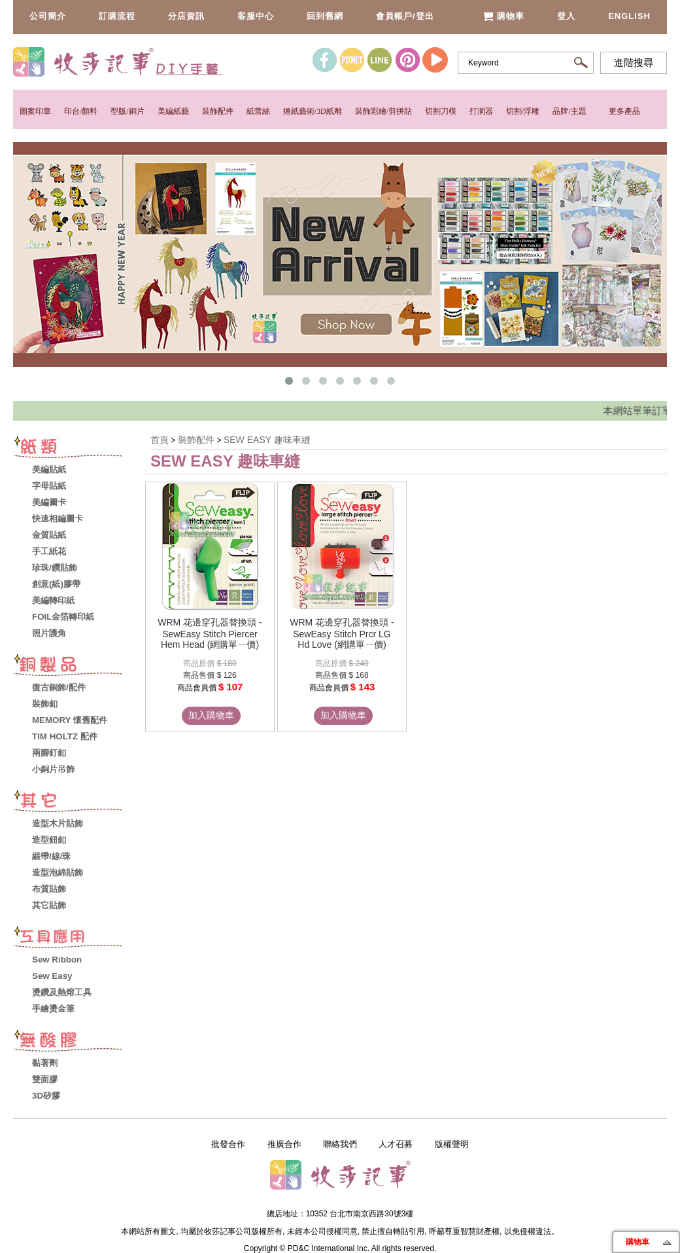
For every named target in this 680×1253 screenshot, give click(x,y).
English (629, 16)
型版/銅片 (127, 111)
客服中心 (255, 16)
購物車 (503, 16)
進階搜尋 (633, 63)
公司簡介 (47, 16)
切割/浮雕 (522, 111)
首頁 (159, 439)
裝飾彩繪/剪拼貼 (383, 111)
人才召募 (396, 1144)
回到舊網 (325, 16)
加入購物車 (211, 715)
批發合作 (228, 1144)
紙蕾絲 (258, 111)
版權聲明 (452, 1144)
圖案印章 (35, 111)
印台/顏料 (80, 111)
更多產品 (624, 111)
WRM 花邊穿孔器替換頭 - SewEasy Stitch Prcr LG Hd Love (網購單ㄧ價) (342, 633)
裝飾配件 (217, 111)
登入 (566, 16)
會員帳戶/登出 (405, 16)
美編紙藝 (173, 111)
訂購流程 (117, 16)
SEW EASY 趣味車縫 (267, 439)
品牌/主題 (569, 111)
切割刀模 (440, 111)
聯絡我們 (340, 1144)
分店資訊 (186, 16)
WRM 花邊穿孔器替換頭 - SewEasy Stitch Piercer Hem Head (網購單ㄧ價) (210, 633)
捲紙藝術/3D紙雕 (312, 111)
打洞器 (481, 111)
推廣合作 (284, 1144)
